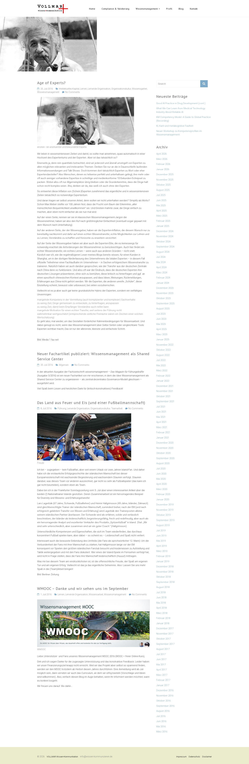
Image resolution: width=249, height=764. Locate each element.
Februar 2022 (163, 375)
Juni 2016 (161, 721)
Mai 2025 (161, 205)
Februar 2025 (163, 221)
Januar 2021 (162, 437)
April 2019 (161, 545)
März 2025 (161, 215)
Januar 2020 (162, 499)
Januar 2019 (162, 561)
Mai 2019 (161, 540)
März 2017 (161, 675)
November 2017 (164, 633)
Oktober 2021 (163, 396)
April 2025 (161, 210)
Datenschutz (194, 756)
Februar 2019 (163, 556)
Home (92, 8)
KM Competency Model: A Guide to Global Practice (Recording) (183, 119)
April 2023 (161, 329)
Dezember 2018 (164, 566)
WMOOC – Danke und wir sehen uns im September (82, 588)
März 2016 (161, 731)
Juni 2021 (161, 411)
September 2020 (165, 458)
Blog (181, 8)
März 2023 (161, 334)
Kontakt (194, 8)
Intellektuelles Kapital (69, 88)
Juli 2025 (160, 195)
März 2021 (161, 427)
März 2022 (161, 370)
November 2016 (164, 695)
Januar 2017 (162, 685)
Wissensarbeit (96, 594)
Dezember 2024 (164, 231)
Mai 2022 (161, 365)
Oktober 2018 (163, 576)
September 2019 (165, 520)
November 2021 (164, 391)
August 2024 (162, 251)
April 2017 (161, 669)
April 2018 (161, 607)
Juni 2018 (161, 597)
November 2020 (164, 448)
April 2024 (161, 267)
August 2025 (162, 190)
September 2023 (165, 303)
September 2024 (165, 246)
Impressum (181, 756)
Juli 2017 (160, 654)
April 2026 (161, 153)
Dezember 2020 (164, 442)
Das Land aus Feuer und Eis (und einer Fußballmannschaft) (91, 402)
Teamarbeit (116, 408)
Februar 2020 (163, 494)
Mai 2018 (161, 602)
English (205, 8)
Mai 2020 (161, 478)
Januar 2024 (162, 282)
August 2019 (162, 525)
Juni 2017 (161, 659)
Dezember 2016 (164, 690)
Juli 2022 (160, 360)
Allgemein (64, 365)
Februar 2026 (163, 164)
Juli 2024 (160, 257)
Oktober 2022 (163, 349)
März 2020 (161, 489)
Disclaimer (207, 756)
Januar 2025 (162, 226)
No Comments (72, 92)
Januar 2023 (162, 339)
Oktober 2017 (163, 638)
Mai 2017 (161, 664)
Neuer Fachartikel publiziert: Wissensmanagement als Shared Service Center (93, 356)
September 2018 (165, 582)
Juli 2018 (160, 592)
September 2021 (165, 401)
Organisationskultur (121, 88)
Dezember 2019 (164, 504)
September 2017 (165, 644)
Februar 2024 (163, 277)
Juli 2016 (160, 716)
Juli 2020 (160, 468)
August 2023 (162, 308)
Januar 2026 (162, 169)
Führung (62, 408)
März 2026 (161, 159)
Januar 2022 (162, 380)
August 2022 (162, 355)
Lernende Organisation (99, 88)
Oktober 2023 (163, 298)
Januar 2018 (162, 623)
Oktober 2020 (163, 453)
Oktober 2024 (163, 241)
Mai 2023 (161, 324)
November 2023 (164, 293)
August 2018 (162, 587)
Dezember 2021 (164, 386)
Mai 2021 (161, 417)
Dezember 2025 (164, 174)
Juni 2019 (161, 535)
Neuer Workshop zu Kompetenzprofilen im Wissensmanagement (179, 133)
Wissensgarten (139, 88)
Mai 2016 (161, 726)
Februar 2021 (163, 432)
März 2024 (161, 272)
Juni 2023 (161, 318)
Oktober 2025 (163, 184)
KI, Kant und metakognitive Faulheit (174, 125)
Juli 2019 (160, 530)
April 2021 (161, 422)
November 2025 (164, 179)
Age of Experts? (51, 82)
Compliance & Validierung (115, 8)
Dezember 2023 (164, 288)
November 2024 (164, 236)
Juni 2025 (161, 200)
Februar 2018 (163, 618)
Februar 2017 (163, 680)
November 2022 (164, 344)
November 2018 (164, 571)
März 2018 (161, 613)
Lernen (83, 88)
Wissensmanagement (147, 8)
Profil (169, 8)
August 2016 (162, 711)
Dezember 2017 (164, 628)
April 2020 (161, 484)
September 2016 (165, 705)
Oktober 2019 (163, 515)
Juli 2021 (160, 406)
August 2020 (162, 463)
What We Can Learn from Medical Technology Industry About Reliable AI (180, 110)
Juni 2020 (161, 473)
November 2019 (164, 509)
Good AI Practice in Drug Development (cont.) (180, 103)
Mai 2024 (161, 262)
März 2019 (161, 551)
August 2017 (162, 649)
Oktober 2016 (163, 700)
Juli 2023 (160, 313)
